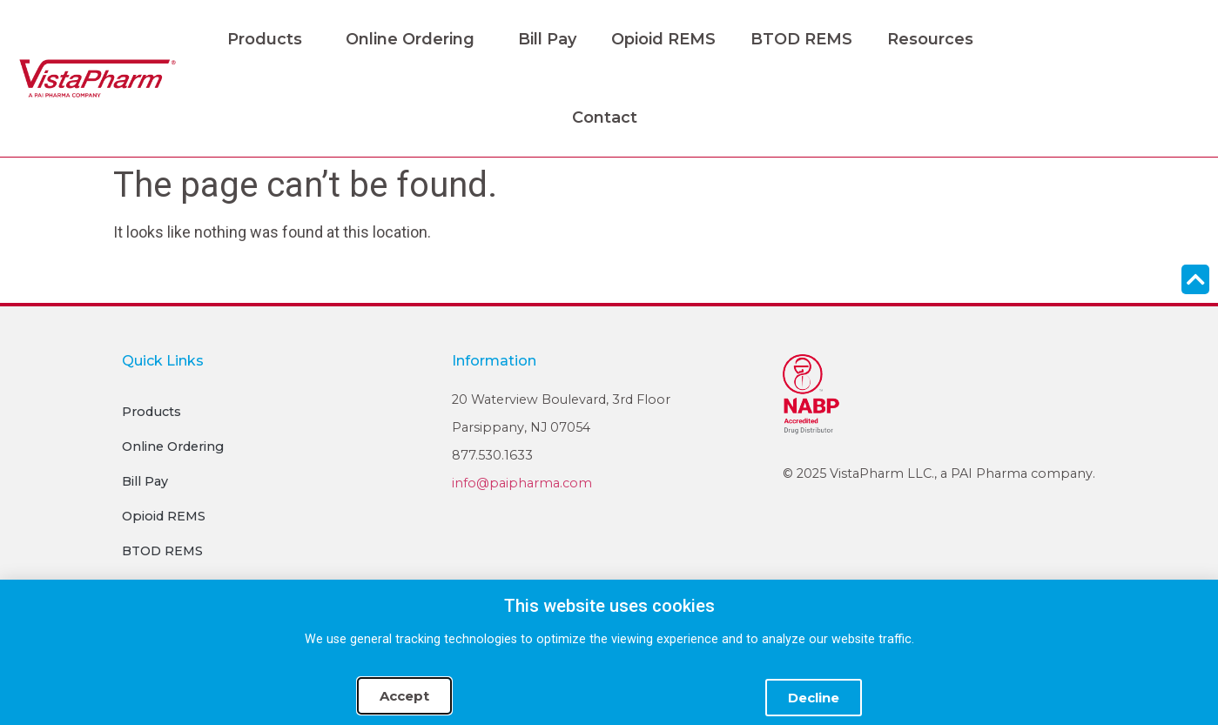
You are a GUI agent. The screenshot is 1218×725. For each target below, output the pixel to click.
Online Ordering (414, 39)
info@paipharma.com (522, 483)
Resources (934, 39)
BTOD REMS (801, 39)
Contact (604, 117)
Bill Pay (547, 39)
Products (269, 39)
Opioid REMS (663, 39)
